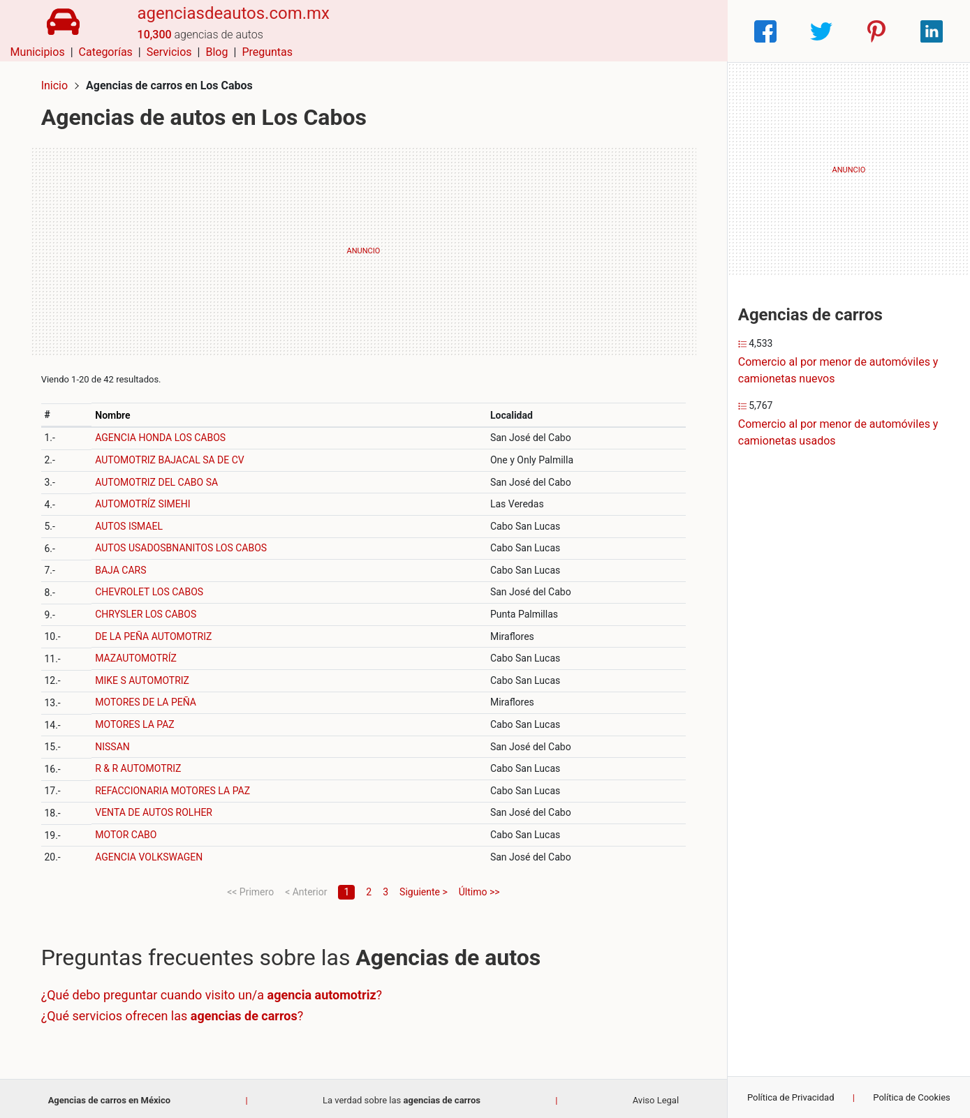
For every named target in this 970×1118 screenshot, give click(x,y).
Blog (640, 31)
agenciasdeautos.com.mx (227, 23)
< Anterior (306, 888)
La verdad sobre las (401, 1096)
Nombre (115, 411)
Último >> (479, 888)
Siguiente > (423, 888)
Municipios (461, 31)
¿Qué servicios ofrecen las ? (175, 1012)
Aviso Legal (656, 1096)
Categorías (529, 31)
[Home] (60, 30)
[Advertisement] (363, 247)
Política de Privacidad (791, 1097)
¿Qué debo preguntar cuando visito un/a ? (214, 992)
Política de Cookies (911, 1097)
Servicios (592, 31)
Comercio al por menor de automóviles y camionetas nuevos (838, 370)
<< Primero (250, 888)
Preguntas (691, 31)
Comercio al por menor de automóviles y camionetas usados (838, 432)
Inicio (57, 82)
